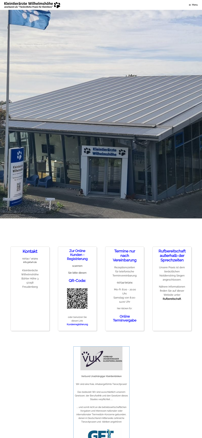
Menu (195, 5)
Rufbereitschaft (172, 298)
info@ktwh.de (30, 262)
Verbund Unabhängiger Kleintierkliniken (101, 362)
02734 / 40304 (30, 258)
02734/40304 (124, 282)
